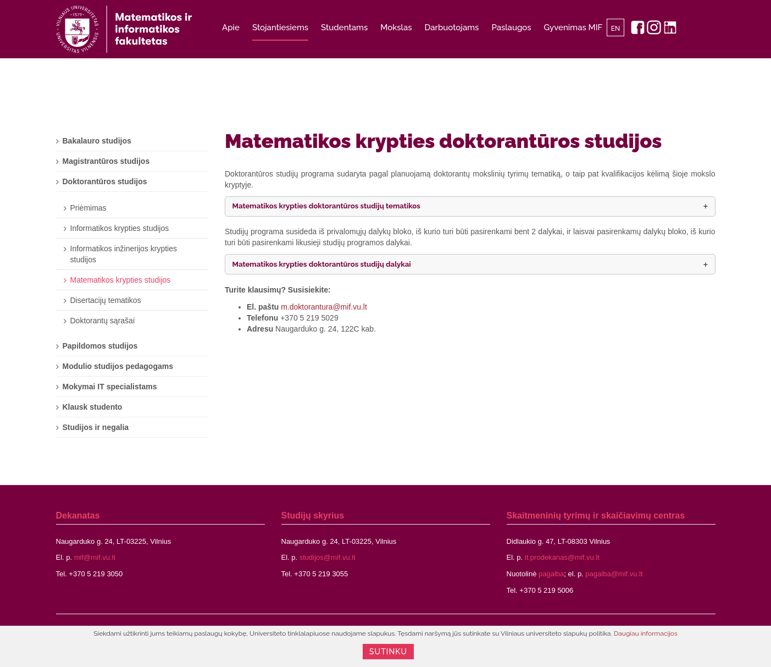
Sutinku (388, 651)
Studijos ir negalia (96, 427)
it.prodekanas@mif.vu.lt (562, 557)
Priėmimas (88, 207)
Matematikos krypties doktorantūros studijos (443, 140)
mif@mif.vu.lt (94, 557)
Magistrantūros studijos (106, 161)
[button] (470, 206)
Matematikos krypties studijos (120, 279)
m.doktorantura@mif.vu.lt (324, 306)
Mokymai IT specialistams (110, 386)
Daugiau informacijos (646, 633)
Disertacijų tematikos (105, 300)
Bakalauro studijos (97, 140)
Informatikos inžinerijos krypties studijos (124, 254)
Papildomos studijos (100, 345)
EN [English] (615, 28)
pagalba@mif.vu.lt (613, 574)
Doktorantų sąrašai (102, 320)
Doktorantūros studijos (105, 181)
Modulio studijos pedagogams (118, 366)
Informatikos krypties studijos (119, 228)
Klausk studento (93, 407)
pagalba (551, 574)
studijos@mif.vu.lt (327, 557)
